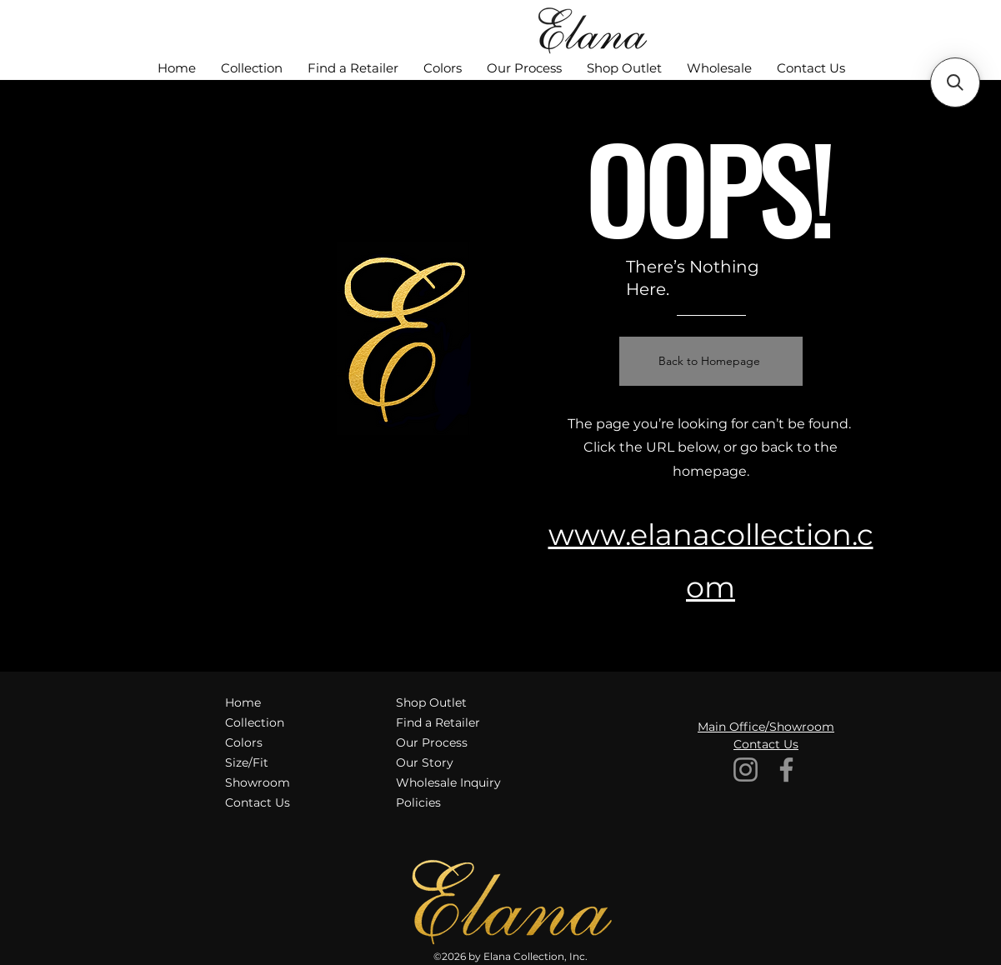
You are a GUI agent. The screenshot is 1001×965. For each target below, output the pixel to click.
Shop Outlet (431, 702)
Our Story (424, 762)
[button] (955, 83)
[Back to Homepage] (711, 361)
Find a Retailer (438, 722)
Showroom (257, 782)
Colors (244, 742)
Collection (254, 722)
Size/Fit (246, 762)
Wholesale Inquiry (448, 782)
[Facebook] (786, 769)
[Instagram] (745, 769)
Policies (418, 802)
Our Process (432, 742)
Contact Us (257, 802)
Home (243, 702)
